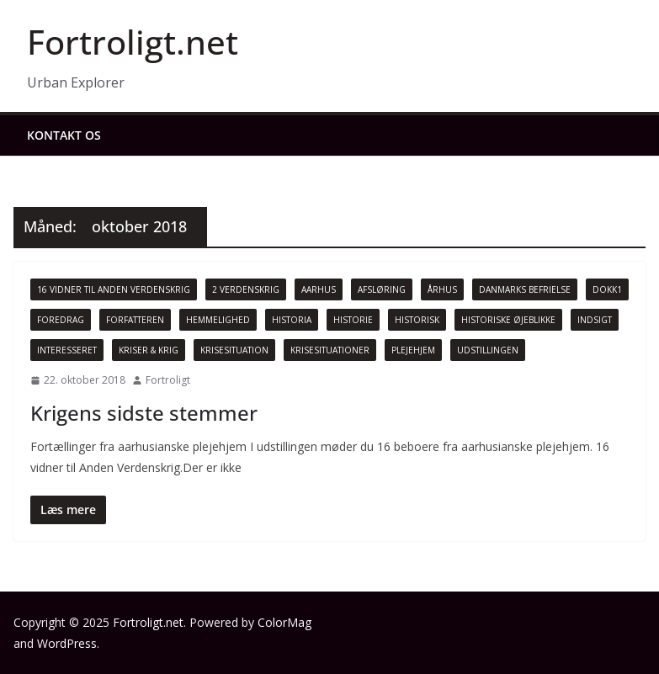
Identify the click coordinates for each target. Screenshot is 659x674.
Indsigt (594, 320)
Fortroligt (168, 380)
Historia (291, 320)
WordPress (67, 643)
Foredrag (60, 320)
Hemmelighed (218, 320)
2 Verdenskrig (245, 289)
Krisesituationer (329, 350)
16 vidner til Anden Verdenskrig (113, 289)
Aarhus (318, 289)
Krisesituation (234, 350)
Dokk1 (607, 289)
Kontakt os (64, 135)
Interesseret (67, 350)
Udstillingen (487, 350)
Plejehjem (413, 350)
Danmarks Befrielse (525, 289)
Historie (353, 320)
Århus (442, 289)
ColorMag (284, 622)
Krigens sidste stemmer (144, 413)
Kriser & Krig (148, 350)
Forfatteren (135, 320)
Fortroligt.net (132, 42)
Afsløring (382, 289)
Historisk (417, 320)
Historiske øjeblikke (508, 320)
